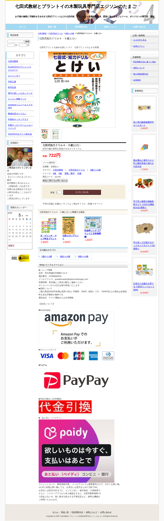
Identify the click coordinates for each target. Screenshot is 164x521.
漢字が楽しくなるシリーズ (20, 93)
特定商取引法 (81, 27)
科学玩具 (12, 87)
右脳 (79, 173)
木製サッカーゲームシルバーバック (20, 126)
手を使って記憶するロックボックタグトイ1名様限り (144, 245)
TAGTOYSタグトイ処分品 (20, 134)
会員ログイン (139, 46)
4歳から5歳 (69, 33)
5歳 (60, 173)
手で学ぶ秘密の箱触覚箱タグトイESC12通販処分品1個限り (143, 204)
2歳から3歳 (46, 256)
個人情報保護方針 (140, 74)
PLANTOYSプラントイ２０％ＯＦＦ (19, 68)
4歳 (54, 173)
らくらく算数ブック (17, 99)
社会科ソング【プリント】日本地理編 (92, 233)
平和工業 (12, 81)
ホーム (22, 27)
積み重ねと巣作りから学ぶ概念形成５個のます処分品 (143, 163)
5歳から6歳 (83, 256)
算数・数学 (69, 173)
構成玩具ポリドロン (17, 113)
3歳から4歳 (65, 256)
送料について (110, 27)
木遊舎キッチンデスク (18, 119)
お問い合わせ (139, 27)
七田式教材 (42, 33)
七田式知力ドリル (56, 33)
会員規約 (137, 80)
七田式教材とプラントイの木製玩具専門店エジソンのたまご (76, 6)
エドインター (14, 76)
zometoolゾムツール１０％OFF (20, 106)
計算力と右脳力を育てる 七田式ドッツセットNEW (143, 286)
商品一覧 (52, 27)
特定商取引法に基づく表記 (144, 62)
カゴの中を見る (139, 40)
